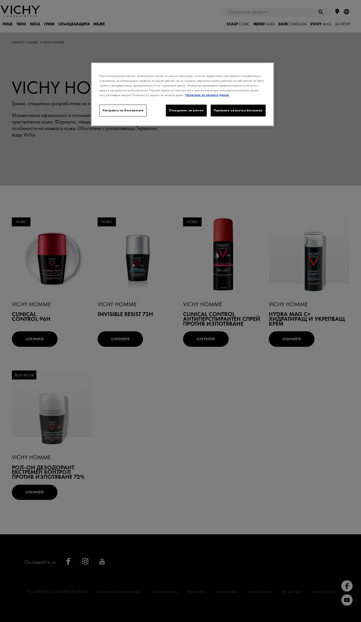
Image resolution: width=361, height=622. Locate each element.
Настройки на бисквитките (123, 110)
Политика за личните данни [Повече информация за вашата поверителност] (207, 95)
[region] (182, 94)
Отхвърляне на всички (186, 110)
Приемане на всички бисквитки (238, 110)
